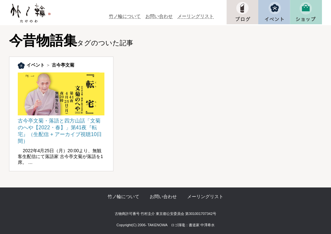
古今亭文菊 (63, 65)
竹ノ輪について (125, 16)
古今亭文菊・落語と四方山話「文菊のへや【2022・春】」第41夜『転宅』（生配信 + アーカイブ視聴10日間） (61, 128)
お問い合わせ (159, 16)
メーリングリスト (195, 16)
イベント (36, 65)
